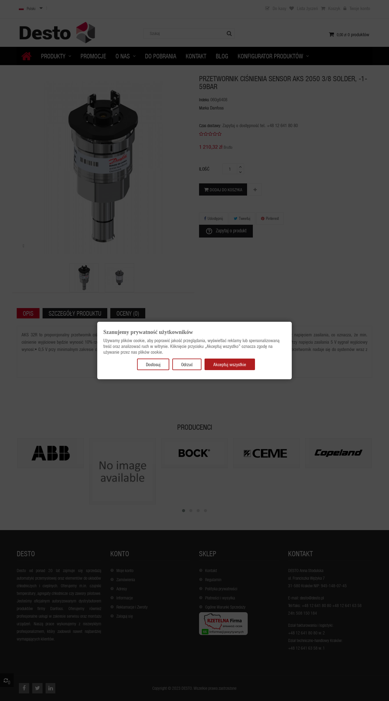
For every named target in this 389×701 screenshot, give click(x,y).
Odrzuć (187, 364)
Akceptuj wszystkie (229, 364)
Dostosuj (153, 364)
